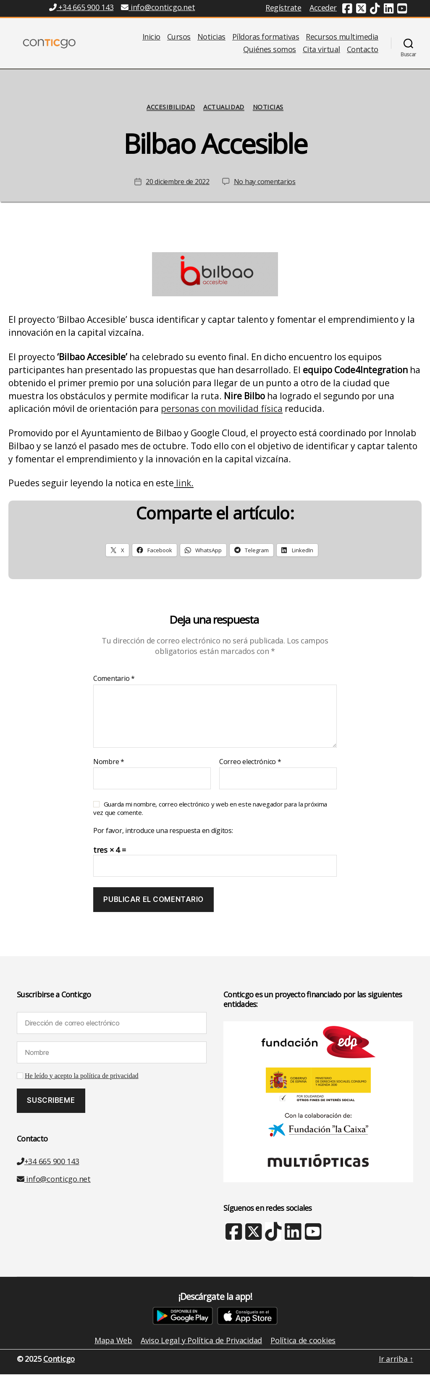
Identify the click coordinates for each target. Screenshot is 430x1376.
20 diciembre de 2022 (178, 183)
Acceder (323, 8)
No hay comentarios (265, 183)
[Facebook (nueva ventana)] (347, 10)
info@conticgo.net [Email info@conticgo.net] (158, 7)
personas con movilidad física (222, 410)
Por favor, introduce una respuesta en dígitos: (163, 832)
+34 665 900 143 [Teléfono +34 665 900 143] (81, 7)
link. (184, 484)
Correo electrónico (250, 763)
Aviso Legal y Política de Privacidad (201, 1342)
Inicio (151, 37)
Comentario (114, 680)
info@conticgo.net (54, 1181)
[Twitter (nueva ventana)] (361, 10)
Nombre (108, 763)
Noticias (211, 37)
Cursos (179, 37)
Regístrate (283, 8)
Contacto (362, 50)
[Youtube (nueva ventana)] (402, 10)
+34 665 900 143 (48, 1163)
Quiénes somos (269, 50)
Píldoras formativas (265, 37)
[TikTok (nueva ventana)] (375, 10)
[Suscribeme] (51, 1102)
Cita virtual (321, 50)
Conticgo (59, 1360)
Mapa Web (113, 1342)
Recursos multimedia (342, 37)
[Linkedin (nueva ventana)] (389, 10)
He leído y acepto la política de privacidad (82, 1077)
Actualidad (223, 109)
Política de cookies (303, 1342)
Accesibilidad (171, 109)
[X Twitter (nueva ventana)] (253, 1237)
